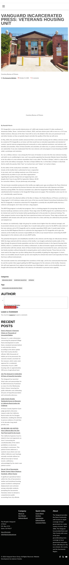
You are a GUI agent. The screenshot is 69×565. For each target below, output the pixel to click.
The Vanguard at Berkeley (9, 78)
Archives (38, 516)
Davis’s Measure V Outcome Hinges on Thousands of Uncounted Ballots (10, 333)
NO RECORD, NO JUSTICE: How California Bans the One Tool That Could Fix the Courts (10, 430)
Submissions (39, 518)
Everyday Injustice (20, 280)
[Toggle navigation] (3, 6)
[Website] (17, 307)
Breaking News (7, 280)
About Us (21, 513)
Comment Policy (41, 522)
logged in (12, 315)
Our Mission (22, 516)
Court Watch (40, 513)
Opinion (31, 280)
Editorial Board (23, 518)
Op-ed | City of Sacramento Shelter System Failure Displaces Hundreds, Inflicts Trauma (11, 471)
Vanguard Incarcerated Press (12, 288)
